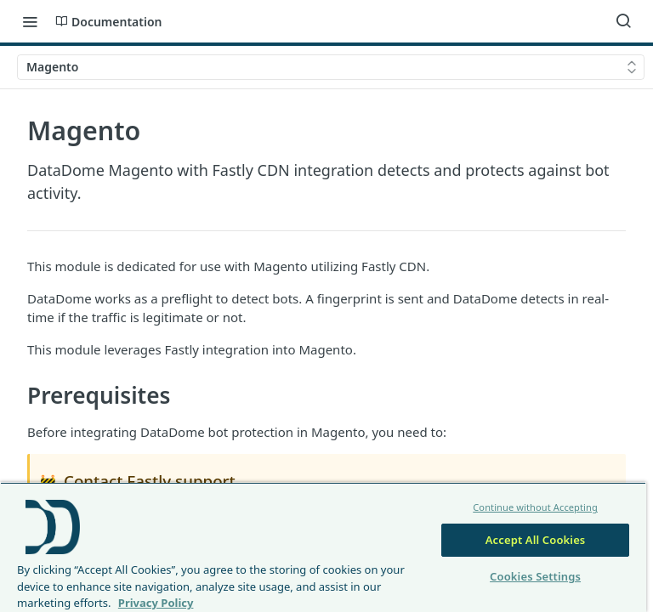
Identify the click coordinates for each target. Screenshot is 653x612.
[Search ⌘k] (623, 21)
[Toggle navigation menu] (30, 21)
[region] (323, 547)
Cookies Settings (535, 576)
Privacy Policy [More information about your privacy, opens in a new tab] (156, 602)
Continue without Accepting (535, 507)
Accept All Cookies (535, 539)
